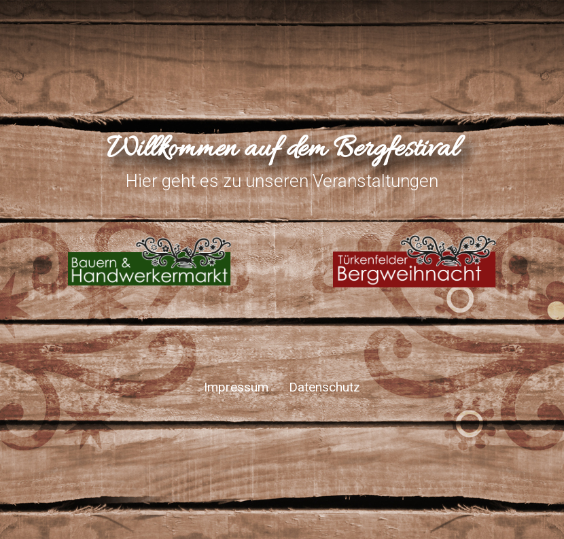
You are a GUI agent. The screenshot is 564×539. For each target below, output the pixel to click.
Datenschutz (324, 387)
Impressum (236, 387)
